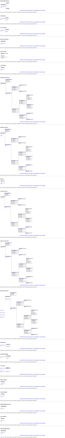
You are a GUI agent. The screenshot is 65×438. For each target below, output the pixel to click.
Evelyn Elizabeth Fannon (3, 6)
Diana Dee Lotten (2, 420)
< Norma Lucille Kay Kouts (3, 356)
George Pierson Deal (21, 100)
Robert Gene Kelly (3, 55)
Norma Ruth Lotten (3, 432)
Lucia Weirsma (7, 8)
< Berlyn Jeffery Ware (2, 314)
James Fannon (20, 136)
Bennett (1, 135)
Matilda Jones (28, 119)
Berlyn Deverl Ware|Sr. (8, 79)
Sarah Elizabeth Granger (21, 166)
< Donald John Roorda (2, 18)
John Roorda (6, 31)
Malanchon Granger (29, 113)
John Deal (27, 146)
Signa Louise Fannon (7, 144)
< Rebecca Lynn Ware (2, 312)
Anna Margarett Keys (29, 104)
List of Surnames (42, 10)
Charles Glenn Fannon (13, 138)
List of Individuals (36, 10)
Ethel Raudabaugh (8, 346)
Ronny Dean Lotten (3, 383)
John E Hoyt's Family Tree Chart (25, 10)
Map (31, 10)
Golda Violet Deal (13, 160)
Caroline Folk (20, 254)
